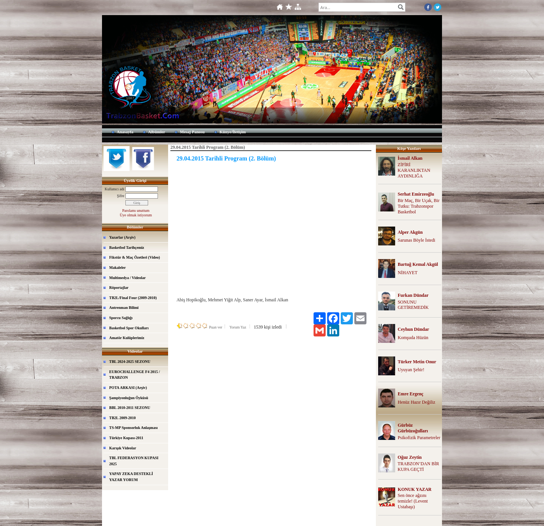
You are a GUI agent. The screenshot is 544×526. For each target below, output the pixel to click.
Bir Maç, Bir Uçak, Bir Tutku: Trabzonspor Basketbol (419, 206)
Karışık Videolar (122, 448)
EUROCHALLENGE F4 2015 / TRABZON (134, 375)
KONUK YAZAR (414, 489)
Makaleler (117, 267)
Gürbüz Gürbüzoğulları (413, 428)
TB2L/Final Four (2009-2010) (133, 298)
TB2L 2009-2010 (122, 418)
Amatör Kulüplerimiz (126, 338)
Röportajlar (118, 287)
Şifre (120, 196)
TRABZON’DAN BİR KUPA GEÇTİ (418, 466)
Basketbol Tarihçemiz (126, 247)
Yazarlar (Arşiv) (122, 237)
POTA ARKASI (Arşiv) (128, 388)
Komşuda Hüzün (413, 337)
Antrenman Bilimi (124, 307)
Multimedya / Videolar (127, 278)
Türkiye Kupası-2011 (126, 438)
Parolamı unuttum (136, 210)
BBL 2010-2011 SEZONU (129, 408)
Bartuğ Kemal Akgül (418, 264)
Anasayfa (125, 132)
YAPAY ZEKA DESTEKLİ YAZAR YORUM (131, 477)
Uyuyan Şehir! (411, 369)
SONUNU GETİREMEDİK (413, 304)
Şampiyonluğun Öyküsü (128, 398)
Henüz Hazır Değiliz (416, 402)
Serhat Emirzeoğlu (416, 194)
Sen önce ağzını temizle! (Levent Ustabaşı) (413, 501)
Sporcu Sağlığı (121, 318)
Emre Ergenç (410, 393)
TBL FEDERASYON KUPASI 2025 (133, 461)
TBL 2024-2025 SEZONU (129, 361)
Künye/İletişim (232, 132)
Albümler (156, 132)
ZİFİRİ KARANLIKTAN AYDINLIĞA (414, 170)
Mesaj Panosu (192, 132)
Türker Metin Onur (417, 361)
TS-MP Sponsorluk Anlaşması (133, 428)
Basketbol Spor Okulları (128, 328)
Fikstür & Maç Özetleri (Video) (134, 257)
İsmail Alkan (410, 158)
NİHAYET (407, 272)
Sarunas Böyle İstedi (416, 240)
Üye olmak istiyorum (136, 215)
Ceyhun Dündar (413, 329)
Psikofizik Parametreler (419, 437)
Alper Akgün (410, 232)
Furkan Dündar (413, 295)
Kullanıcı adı (114, 189)
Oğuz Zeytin (410, 457)
